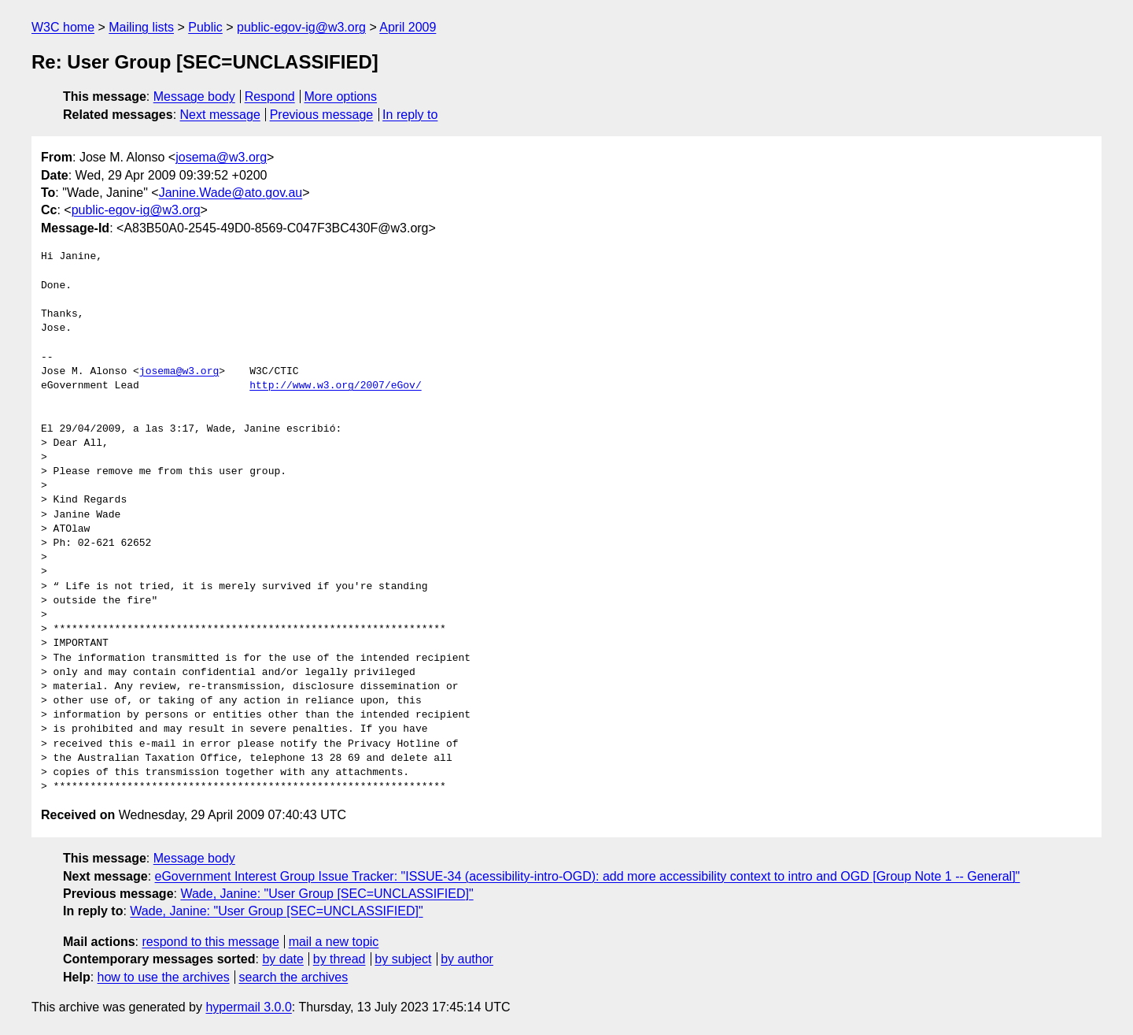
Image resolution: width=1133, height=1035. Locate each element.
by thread (339, 959)
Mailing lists (141, 27)
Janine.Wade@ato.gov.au (231, 192)
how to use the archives (164, 977)
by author (467, 959)
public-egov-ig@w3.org (301, 27)
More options (341, 96)
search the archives (294, 977)
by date (282, 959)
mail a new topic (334, 941)
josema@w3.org (221, 157)
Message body (194, 96)
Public (205, 27)
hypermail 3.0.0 (248, 1007)
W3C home (62, 27)
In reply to (409, 114)
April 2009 (407, 27)
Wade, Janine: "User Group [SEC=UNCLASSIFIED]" (326, 893)
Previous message (322, 114)
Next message (220, 114)
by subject (403, 959)
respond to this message (210, 941)
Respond (270, 96)
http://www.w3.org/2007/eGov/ (335, 386)
